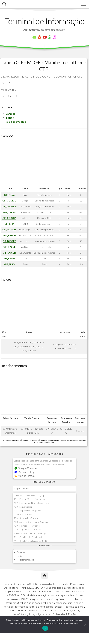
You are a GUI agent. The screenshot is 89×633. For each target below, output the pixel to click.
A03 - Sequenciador (23, 506)
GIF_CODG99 (9, 218)
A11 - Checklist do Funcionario (28, 537)
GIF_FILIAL (9, 195)
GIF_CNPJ (9, 223)
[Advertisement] (44, 162)
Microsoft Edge (25, 472)
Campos (10, 113)
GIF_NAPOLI (9, 235)
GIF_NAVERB (9, 241)
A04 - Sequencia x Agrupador (27, 510)
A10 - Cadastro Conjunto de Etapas (31, 533)
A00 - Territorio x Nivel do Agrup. (29, 495)
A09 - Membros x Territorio (27, 525)
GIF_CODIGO (9, 200)
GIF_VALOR (9, 258)
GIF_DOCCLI (9, 252)
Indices (10, 117)
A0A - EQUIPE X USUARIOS (27, 529)
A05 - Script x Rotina (23, 514)
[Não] (85, 624)
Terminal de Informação (44, 21)
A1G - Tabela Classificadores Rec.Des (31, 541)
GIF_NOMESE (9, 229)
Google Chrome (26, 468)
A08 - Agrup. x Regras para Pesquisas (31, 522)
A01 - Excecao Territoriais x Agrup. (30, 499)
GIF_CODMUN (9, 206)
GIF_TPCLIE (9, 247)
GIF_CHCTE (9, 212)
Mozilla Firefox (25, 475)
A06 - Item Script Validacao (26, 518)
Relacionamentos (16, 121)
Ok (45, 628)
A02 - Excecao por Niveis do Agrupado (32, 503)
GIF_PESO (9, 264)
